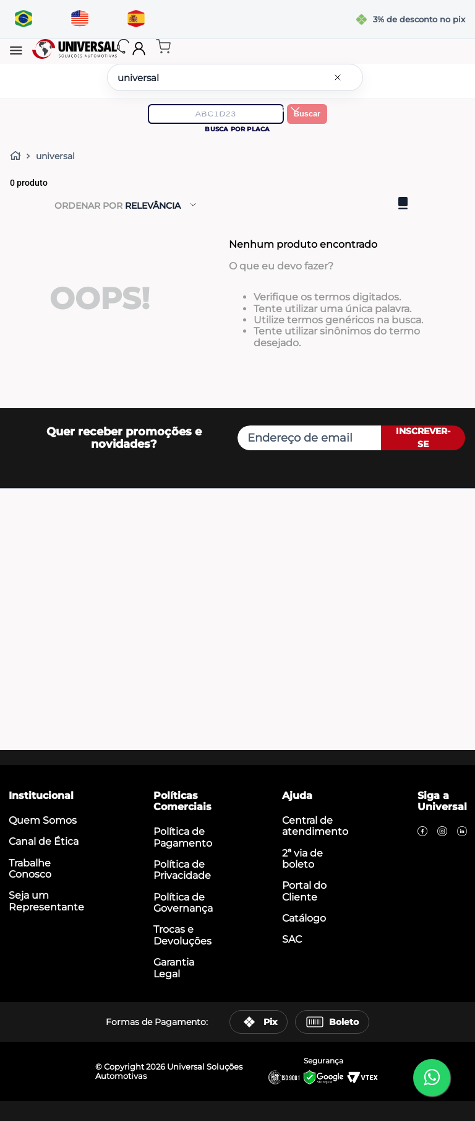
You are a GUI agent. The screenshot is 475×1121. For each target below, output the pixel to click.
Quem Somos (43, 820)
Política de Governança (183, 902)
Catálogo (304, 918)
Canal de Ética (44, 841)
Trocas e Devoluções (182, 934)
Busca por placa (237, 129)
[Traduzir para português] (23, 19)
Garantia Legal (173, 967)
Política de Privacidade (182, 869)
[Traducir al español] (135, 19)
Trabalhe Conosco (30, 868)
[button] (16, 51)
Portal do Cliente (304, 890)
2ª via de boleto (302, 858)
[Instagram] (442, 832)
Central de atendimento (315, 825)
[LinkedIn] (462, 832)
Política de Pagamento (182, 837)
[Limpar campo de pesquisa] (340, 77)
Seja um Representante (46, 900)
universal (55, 156)
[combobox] (235, 77)
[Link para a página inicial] (18, 156)
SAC (292, 939)
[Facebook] (422, 832)
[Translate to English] (79, 19)
